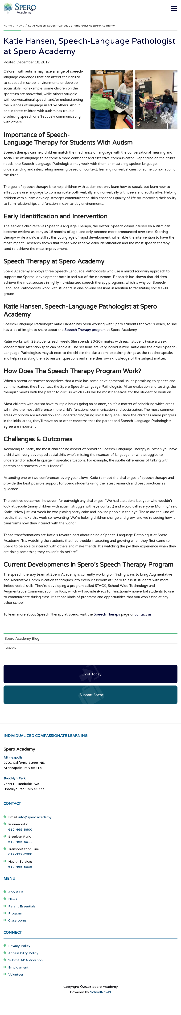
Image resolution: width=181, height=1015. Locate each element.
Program (15, 913)
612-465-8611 (20, 842)
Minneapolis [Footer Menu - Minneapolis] (13, 757)
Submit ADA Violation (25, 960)
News (20, 25)
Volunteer (15, 974)
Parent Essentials (21, 906)
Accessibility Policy (23, 953)
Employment (18, 967)
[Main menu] (174, 8)
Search (10, 648)
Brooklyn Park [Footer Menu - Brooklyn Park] (14, 778)
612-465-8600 (20, 830)
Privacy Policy (19, 946)
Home (8, 25)
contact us (143, 614)
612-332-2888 (20, 854)
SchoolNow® (100, 992)
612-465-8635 (20, 867)
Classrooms (17, 920)
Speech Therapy (107, 614)
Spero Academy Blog (22, 638)
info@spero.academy (35, 817)
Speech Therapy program (85, 330)
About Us (15, 892)
